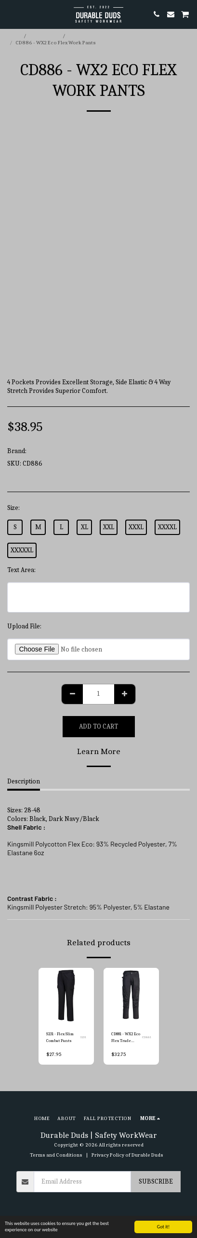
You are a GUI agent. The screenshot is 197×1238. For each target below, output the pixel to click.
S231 (83, 1037)
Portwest (40, 451)
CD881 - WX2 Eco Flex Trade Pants (125, 1037)
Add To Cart (98, 726)
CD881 (146, 1037)
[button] (10, 14)
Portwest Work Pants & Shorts (105, 36)
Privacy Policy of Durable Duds (127, 1155)
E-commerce (44, 36)
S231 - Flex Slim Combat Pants (60, 1037)
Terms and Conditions (56, 1155)
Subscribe (156, 1181)
